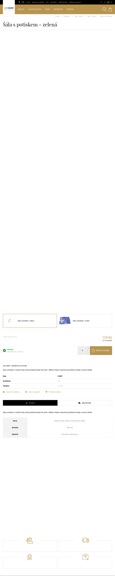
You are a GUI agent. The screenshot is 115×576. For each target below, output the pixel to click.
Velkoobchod (62, 2)
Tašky (47, 9)
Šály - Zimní (92, 16)
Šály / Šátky (78, 16)
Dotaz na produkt (32, 392)
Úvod (57, 16)
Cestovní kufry (34, 9)
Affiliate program (75, 2)
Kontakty (53, 2)
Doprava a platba (38, 2)
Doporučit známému (11, 392)
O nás (28, 2)
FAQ (47, 2)
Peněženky (58, 9)
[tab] (30, 403)
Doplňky (70, 9)
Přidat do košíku (101, 350)
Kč (108, 2)
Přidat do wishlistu (53, 392)
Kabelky (20, 9)
